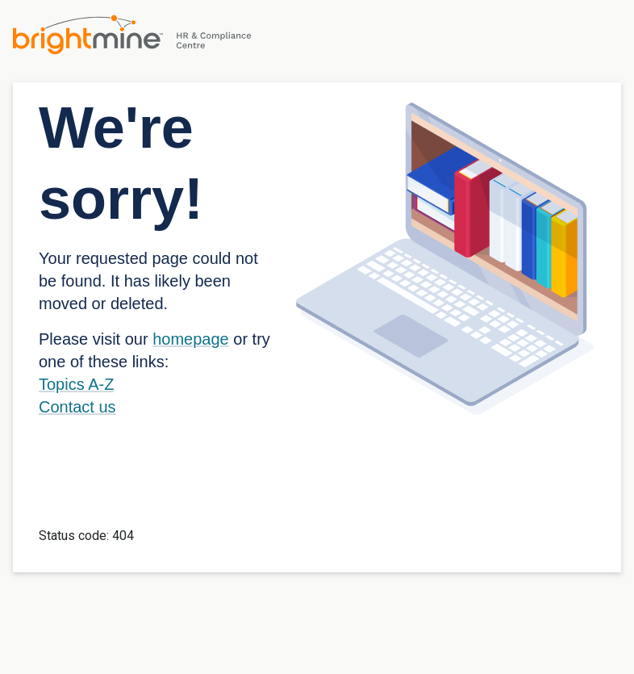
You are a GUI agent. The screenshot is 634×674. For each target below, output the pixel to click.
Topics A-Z (76, 384)
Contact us (77, 407)
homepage (190, 339)
